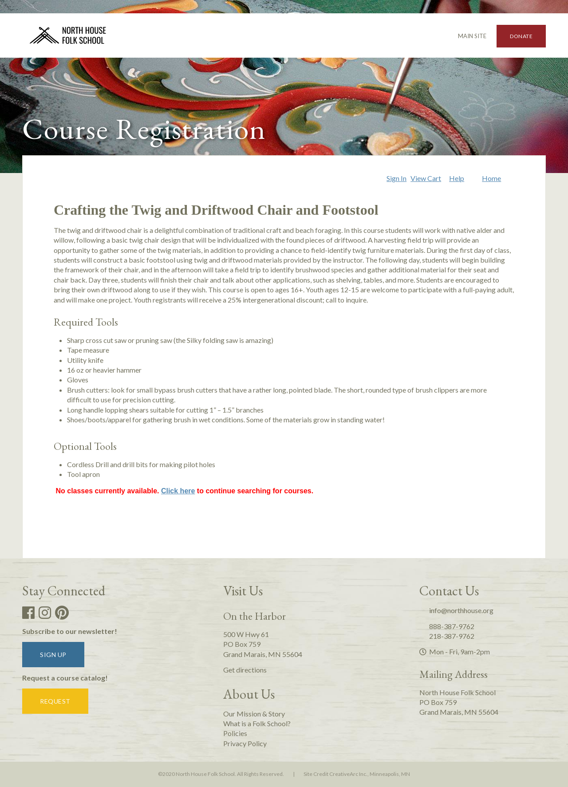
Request (55, 701)
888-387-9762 (446, 626)
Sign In (396, 178)
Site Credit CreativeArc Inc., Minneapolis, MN (357, 774)
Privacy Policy (245, 743)
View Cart (425, 178)
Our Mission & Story (254, 713)
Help (456, 178)
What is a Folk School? (257, 723)
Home (491, 178)
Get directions (245, 669)
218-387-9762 (446, 636)
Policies (235, 733)
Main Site (468, 35)
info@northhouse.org (456, 610)
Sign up (53, 654)
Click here (178, 491)
